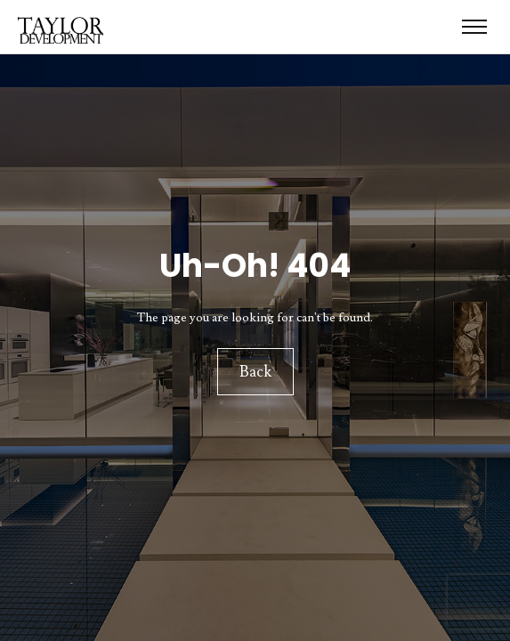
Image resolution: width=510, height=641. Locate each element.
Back (255, 372)
